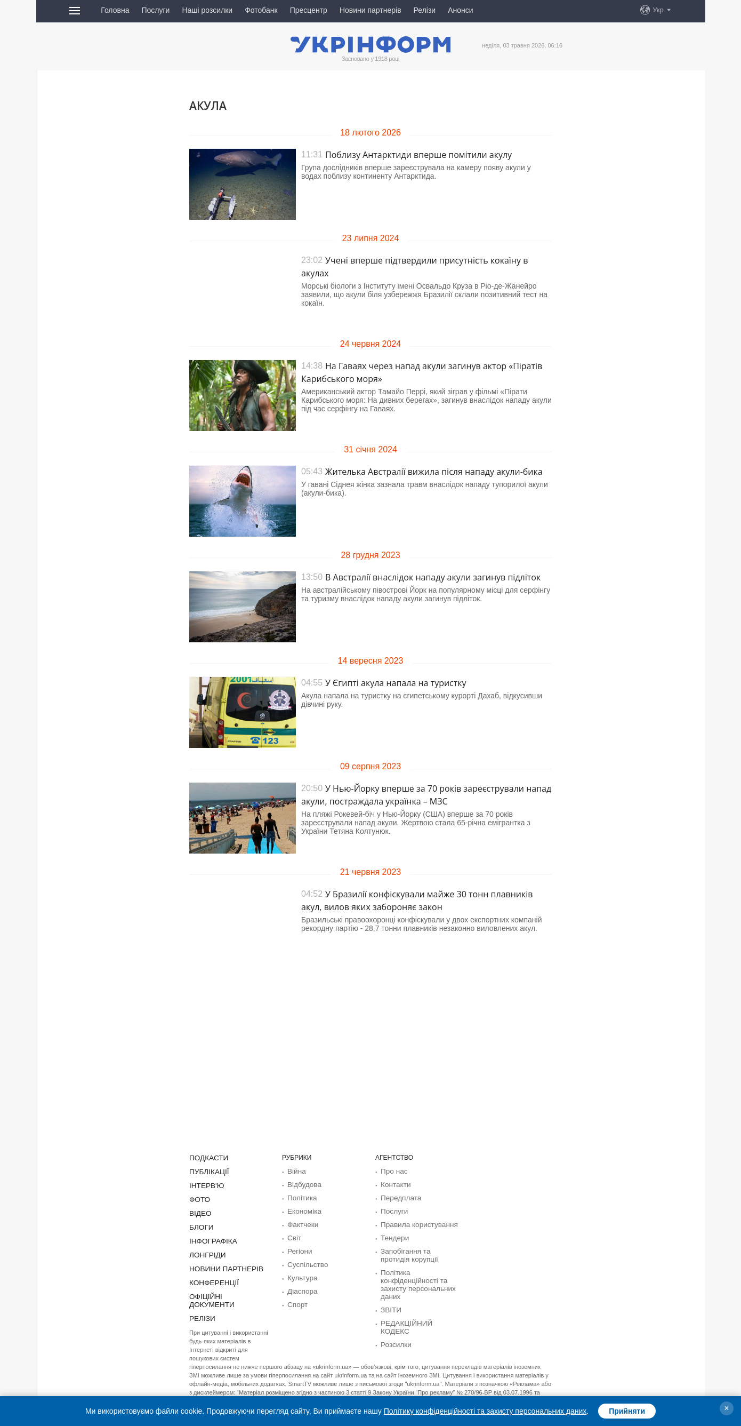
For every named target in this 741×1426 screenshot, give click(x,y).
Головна (115, 10)
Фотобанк (261, 10)
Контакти (394, 1184)
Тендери (393, 1235)
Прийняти (627, 1411)
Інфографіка (210, 1237)
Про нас (393, 1171)
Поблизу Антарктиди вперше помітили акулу (418, 155)
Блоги (200, 1224)
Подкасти (206, 1157)
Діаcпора (300, 1286)
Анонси (460, 10)
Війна (295, 1171)
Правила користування (415, 1222)
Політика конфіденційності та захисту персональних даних (414, 1279)
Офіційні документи (224, 1291)
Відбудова (302, 1184)
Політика (300, 1196)
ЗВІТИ (390, 1303)
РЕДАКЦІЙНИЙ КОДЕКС (417, 1316)
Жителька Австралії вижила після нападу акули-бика (434, 471)
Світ (293, 1235)
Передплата (398, 1196)
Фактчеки (301, 1222)
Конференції (211, 1277)
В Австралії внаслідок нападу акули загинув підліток (433, 577)
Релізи (425, 10)
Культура (300, 1273)
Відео (199, 1211)
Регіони (298, 1248)
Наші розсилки (207, 10)
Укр (658, 10)
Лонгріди (205, 1251)
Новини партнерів (370, 10)
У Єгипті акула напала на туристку (395, 683)
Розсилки (394, 1329)
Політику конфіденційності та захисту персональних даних (485, 1411)
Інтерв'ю (204, 1184)
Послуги (155, 10)
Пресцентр (308, 10)
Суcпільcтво (305, 1260)
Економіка (302, 1209)
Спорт (296, 1299)
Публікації (206, 1171)
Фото (198, 1197)
